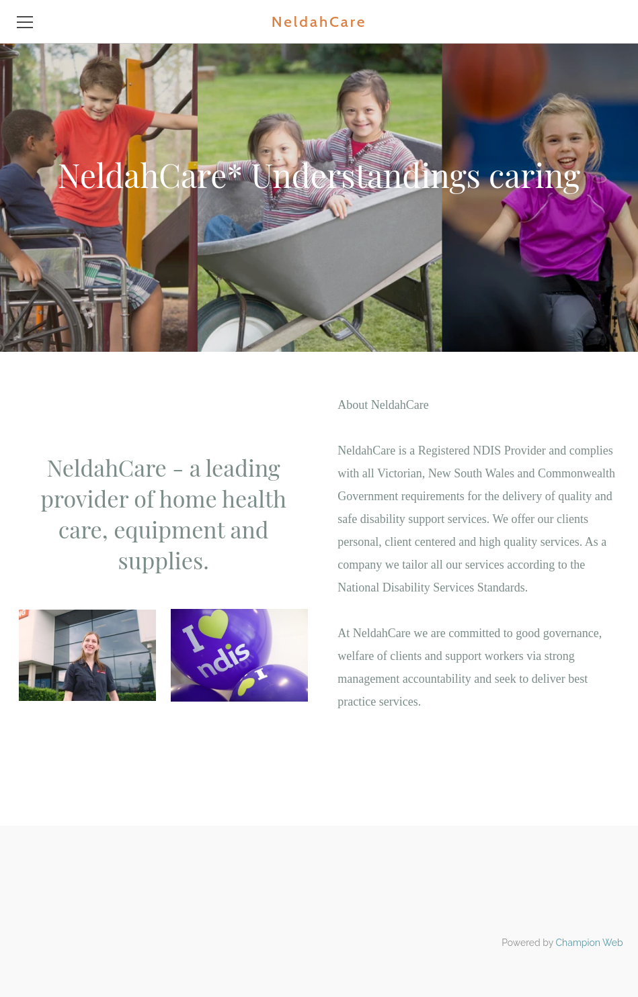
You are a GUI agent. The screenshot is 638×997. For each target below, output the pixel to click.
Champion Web (589, 942)
